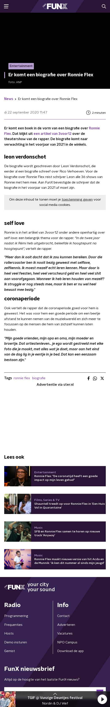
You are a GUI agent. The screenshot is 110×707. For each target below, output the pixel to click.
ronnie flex (22, 378)
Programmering (16, 616)
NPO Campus (67, 642)
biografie (38, 378)
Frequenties (13, 624)
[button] (102, 699)
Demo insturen (15, 642)
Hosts (9, 633)
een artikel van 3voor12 (53, 133)
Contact (63, 616)
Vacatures (65, 633)
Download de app (70, 651)
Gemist (9, 651)
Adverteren (66, 624)
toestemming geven (77, 199)
